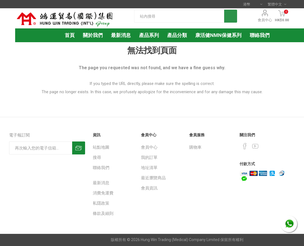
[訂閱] (40, 147)
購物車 (195, 147)
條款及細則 (103, 213)
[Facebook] (244, 146)
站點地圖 (101, 147)
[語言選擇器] (277, 4)
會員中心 (265, 20)
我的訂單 (149, 157)
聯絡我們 (101, 167)
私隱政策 (101, 203)
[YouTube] (255, 146)
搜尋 (97, 157)
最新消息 (101, 182)
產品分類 (177, 35)
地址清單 (149, 167)
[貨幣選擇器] (252, 4)
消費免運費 (103, 193)
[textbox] (179, 16)
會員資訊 (149, 188)
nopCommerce (95, 239)
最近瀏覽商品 (153, 177)
